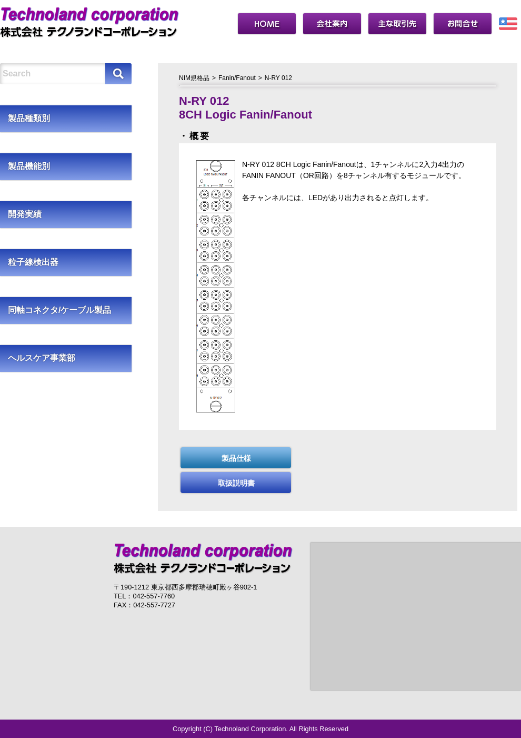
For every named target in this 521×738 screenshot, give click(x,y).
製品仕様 (236, 458)
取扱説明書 (236, 483)
